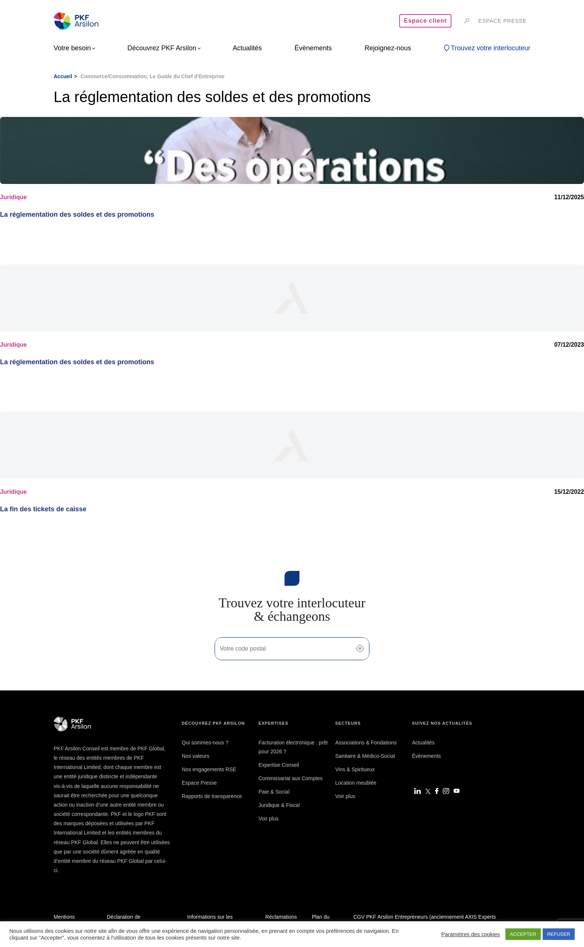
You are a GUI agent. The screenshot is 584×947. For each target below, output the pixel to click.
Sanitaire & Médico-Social (365, 756)
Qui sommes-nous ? (205, 743)
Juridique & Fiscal (279, 805)
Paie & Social (273, 792)
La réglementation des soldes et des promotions (77, 214)
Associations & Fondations (366, 743)
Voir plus (268, 819)
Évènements (426, 756)
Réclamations (281, 917)
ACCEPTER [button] (523, 934)
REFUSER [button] (558, 934)
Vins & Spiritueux (355, 769)
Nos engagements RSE (209, 769)
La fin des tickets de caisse (43, 509)
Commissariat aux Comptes (290, 778)
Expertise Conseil (278, 765)
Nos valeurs (195, 756)
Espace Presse (199, 783)
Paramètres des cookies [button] (470, 934)
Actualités (423, 743)
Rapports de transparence (212, 796)
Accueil (63, 76)
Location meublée (356, 783)
